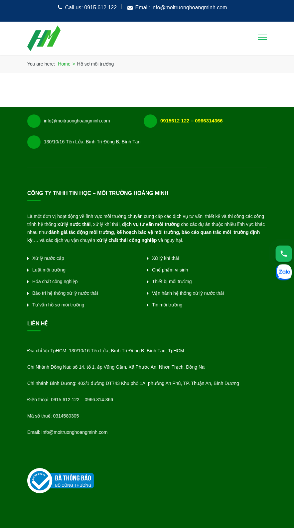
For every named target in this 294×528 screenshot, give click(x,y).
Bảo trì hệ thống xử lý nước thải (65, 293)
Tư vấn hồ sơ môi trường (58, 304)
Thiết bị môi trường (172, 281)
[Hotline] (284, 254)
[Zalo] (284, 273)
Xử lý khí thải (165, 258)
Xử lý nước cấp (48, 258)
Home (64, 64)
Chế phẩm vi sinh (170, 269)
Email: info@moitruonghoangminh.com (181, 7)
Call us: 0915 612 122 (91, 7)
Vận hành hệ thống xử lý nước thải (188, 293)
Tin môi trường (167, 304)
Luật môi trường (49, 269)
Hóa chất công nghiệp (55, 281)
